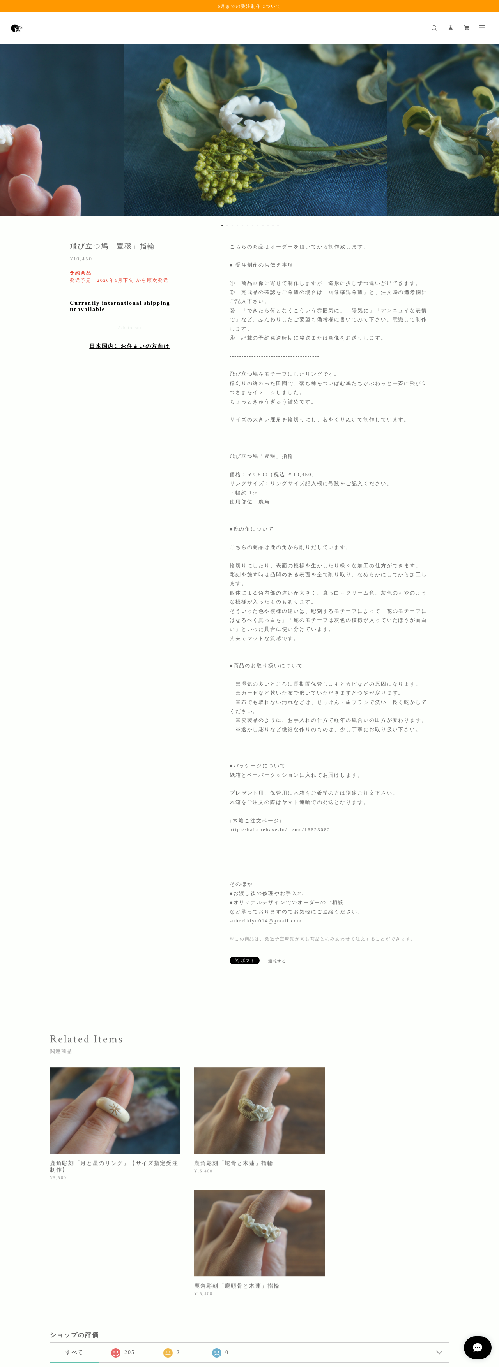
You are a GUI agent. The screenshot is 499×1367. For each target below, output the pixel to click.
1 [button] (222, 225)
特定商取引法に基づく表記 (139, 1324)
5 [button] (242, 225)
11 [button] (273, 225)
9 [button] (263, 225)
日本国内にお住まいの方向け (129, 346)
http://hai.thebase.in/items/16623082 (280, 829)
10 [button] (268, 225)
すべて (74, 1231)
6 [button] (247, 225)
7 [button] (252, 225)
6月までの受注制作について (249, 6)
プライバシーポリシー (79, 1324)
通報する (277, 961)
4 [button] (237, 225)
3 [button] (232, 225)
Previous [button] (12, 131)
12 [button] (278, 225)
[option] (250, 131)
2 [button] (227, 225)
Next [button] (487, 131)
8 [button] (257, 225)
